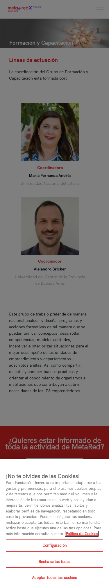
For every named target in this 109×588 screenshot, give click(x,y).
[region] (54, 523)
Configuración (54, 545)
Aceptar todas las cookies (54, 577)
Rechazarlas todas (54, 561)
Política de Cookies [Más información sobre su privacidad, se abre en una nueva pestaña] (82, 533)
